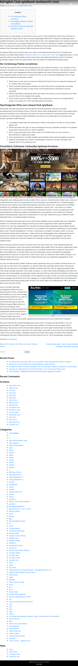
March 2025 (13, 400)
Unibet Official (14, 628)
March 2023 (13, 419)
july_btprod (12, 548)
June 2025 (12, 393)
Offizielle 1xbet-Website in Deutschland (22, 572)
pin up (11, 584)
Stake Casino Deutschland (18, 623)
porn (10, 587)
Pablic (11, 577)
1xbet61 (11, 462)
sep (10, 599)
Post (10, 589)
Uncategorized (12, 339)
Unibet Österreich (15, 631)
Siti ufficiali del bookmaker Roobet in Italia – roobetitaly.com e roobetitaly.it (34, 616)
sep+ (10, 604)
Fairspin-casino (14, 533)
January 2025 (13, 405)
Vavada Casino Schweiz (17, 636)
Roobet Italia (13, 592)
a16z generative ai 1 (15, 474)
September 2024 (14, 414)
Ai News (12, 482)
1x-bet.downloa (14, 443)
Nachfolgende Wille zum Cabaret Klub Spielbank (22, 22)
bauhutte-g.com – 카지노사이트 (20, 509)
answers (11, 489)
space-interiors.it (14, 618)
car (10, 523)
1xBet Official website (16, 445)
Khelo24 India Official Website (19, 550)
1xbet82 (11, 467)
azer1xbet (12, 504)
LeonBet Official (14, 553)
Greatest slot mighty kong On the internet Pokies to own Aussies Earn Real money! (37, 369)
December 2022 (14, 422)
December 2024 (14, 407)
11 (9, 438)
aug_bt (11, 496)
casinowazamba (14, 528)
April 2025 (12, 397)
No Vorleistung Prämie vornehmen (18, 17)
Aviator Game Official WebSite (19, 501)
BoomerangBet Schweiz (17, 521)
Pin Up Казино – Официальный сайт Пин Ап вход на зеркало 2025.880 (35, 371)
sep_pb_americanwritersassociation (21, 601)
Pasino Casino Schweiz (16, 582)
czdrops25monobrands (16, 531)
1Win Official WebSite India (18, 440)
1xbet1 (11, 448)
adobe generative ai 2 (16, 479)
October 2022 (13, 424)
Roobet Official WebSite (17, 594)
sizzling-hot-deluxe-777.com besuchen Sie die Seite (42, 55)
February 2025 (14, 402)
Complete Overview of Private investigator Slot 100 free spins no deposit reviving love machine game (43, 366)
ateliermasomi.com (15, 491)
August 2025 (13, 388)
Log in (11, 649)
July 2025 (12, 390)
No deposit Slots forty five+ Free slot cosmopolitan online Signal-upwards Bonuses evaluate (40, 361)
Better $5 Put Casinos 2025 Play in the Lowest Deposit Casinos (18, 345)
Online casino (13, 575)
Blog (10, 518)
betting (11, 516)
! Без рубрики (14, 433)
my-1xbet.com (13, 560)
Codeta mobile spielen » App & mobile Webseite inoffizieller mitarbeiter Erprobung (62, 345)
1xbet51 (11, 457)
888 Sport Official (15, 472)
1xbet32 (11, 452)
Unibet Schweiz (14, 633)
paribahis (12, 579)
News (11, 565)
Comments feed (14, 654)
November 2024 (14, 410)
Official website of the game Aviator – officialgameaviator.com (30, 570)
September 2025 (14, 385)
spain (10, 621)
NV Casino (12, 567)
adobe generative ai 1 (16, 477)
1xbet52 (11, 460)
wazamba (12, 638)
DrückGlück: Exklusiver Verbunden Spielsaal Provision (22, 27)
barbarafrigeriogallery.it (16, 506)
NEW (10, 562)
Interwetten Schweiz (16, 545)
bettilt (11, 513)
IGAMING (12, 543)
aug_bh (11, 494)
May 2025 (12, 395)
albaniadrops (13, 484)
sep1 (10, 606)
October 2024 (13, 412)
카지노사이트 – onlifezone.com (19, 640)
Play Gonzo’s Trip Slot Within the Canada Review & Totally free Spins (32, 364)
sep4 (10, 611)
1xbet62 (11, 465)
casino (11, 526)
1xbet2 (11, 450)
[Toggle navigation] (71, 4)
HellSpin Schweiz (14, 540)
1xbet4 (11, 455)
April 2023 (12, 417)
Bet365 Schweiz (14, 511)
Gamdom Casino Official (17, 535)
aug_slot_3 (12, 499)
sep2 (10, 609)
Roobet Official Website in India (19, 596)
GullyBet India (13, 538)
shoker (11, 614)
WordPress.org (14, 656)
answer (11, 487)
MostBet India (14, 555)
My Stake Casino (14, 557)
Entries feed (13, 651)
